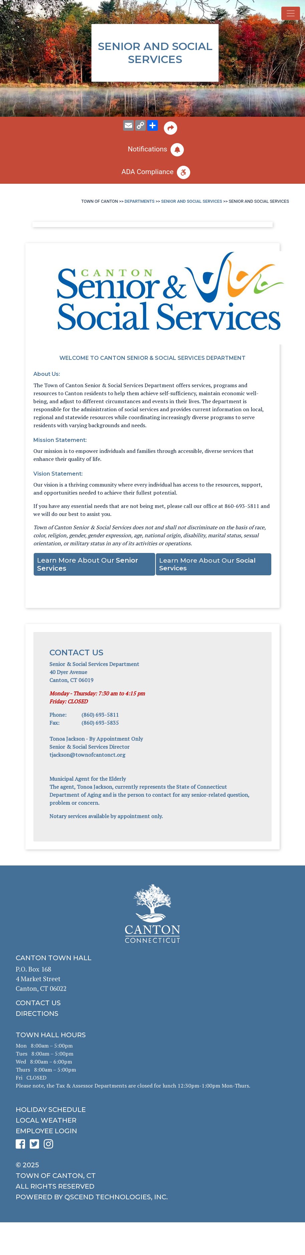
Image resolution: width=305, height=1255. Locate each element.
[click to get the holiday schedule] (152, 1110)
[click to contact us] (152, 1003)
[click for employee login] (152, 1131)
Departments (139, 201)
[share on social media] (152, 125)
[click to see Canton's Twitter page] (36, 1146)
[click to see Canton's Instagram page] (50, 1146)
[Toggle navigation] (290, 13)
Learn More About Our (87, 564)
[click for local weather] (152, 1120)
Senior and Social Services (191, 201)
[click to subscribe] (152, 149)
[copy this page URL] (140, 125)
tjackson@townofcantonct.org (87, 754)
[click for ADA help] (152, 172)
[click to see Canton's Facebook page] (22, 1146)
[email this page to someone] (128, 125)
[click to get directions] (152, 1014)
